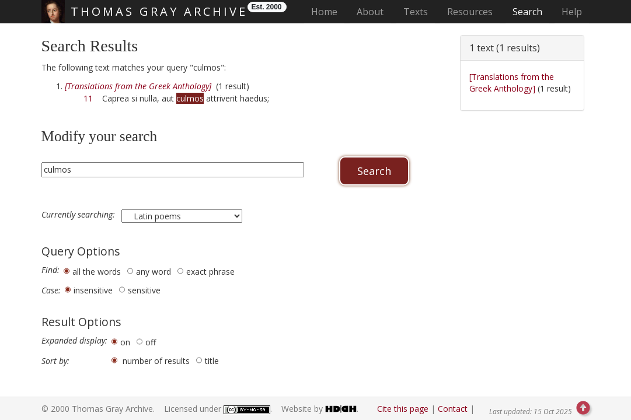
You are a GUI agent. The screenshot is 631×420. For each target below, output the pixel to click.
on (125, 342)
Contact (453, 408)
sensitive (144, 290)
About (370, 11)
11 (88, 98)
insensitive (93, 290)
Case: (51, 290)
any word (153, 271)
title (212, 360)
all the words (96, 271)
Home (327, 11)
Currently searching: (79, 214)
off (150, 342)
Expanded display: (74, 340)
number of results (156, 360)
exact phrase (210, 271)
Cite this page (402, 408)
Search (527, 11)
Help (572, 11)
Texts (415, 11)
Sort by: (55, 361)
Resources (470, 11)
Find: (50, 270)
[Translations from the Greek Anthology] (511, 82)
